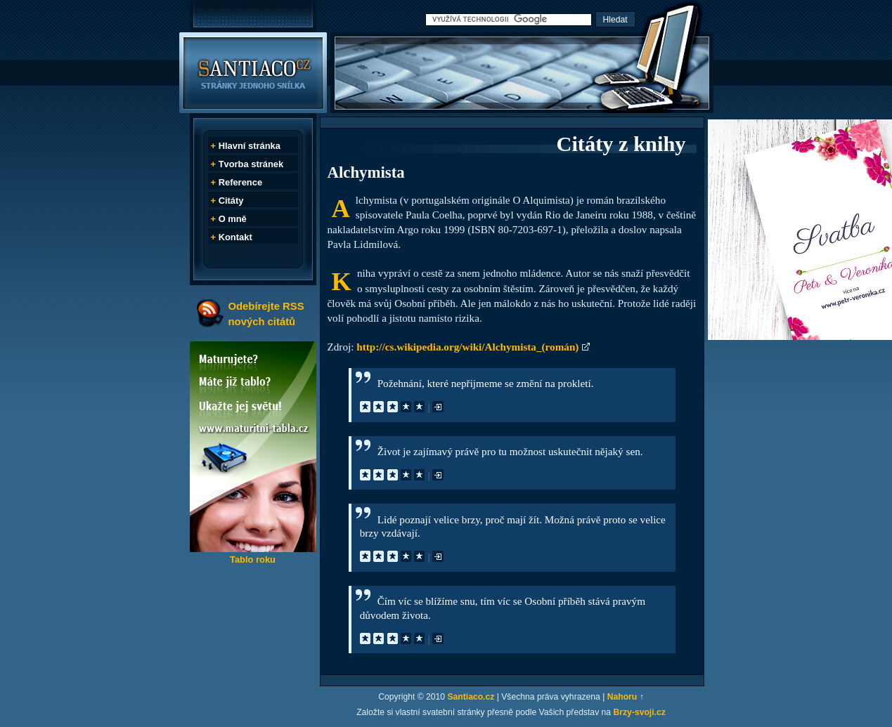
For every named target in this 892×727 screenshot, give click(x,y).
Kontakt (235, 237)
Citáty (231, 200)
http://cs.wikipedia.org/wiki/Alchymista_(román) (467, 347)
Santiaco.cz (470, 697)
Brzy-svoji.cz (640, 712)
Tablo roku (253, 559)
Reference (240, 182)
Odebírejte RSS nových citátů (266, 314)
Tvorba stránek (251, 164)
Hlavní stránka (249, 145)
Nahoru (622, 697)
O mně (233, 219)
